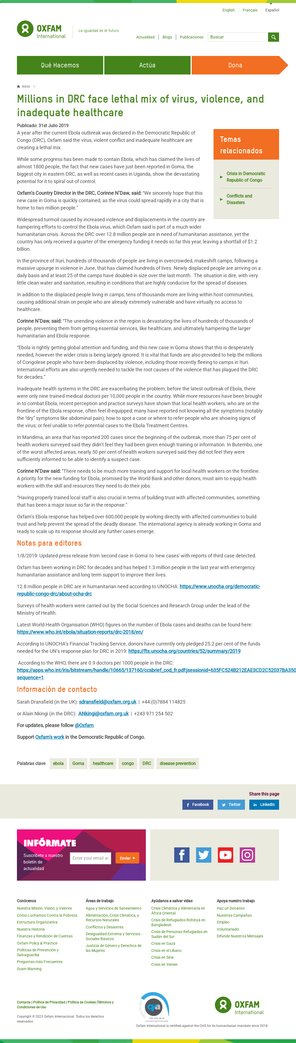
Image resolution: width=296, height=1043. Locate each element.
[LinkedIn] (264, 805)
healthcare (103, 763)
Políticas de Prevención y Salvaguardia (38, 952)
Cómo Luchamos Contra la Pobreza (47, 915)
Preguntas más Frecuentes (40, 962)
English (229, 10)
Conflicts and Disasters (239, 199)
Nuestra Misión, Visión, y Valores (44, 908)
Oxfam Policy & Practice (37, 943)
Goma (78, 763)
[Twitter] (231, 805)
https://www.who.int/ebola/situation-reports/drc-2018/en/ (80, 632)
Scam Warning (29, 969)
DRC (147, 763)
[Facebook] (197, 805)
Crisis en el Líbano (166, 950)
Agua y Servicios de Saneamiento (113, 908)
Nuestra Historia (31, 929)
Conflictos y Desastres (104, 927)
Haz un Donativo (231, 908)
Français (250, 10)
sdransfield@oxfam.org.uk (107, 702)
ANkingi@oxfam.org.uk (103, 713)
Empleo (223, 922)
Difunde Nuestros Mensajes (240, 936)
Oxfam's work (49, 737)
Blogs (167, 37)
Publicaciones (191, 37)
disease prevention (178, 763)
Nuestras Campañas (234, 915)
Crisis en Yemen (164, 964)
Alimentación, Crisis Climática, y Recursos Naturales (112, 917)
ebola (58, 763)
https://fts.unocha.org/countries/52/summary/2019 (184, 651)
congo (128, 763)
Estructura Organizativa (37, 922)
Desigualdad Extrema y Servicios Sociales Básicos (113, 936)
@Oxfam (84, 725)
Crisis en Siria (162, 957)
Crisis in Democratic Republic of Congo (246, 177)
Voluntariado (228, 929)
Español (272, 10)
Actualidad (145, 37)
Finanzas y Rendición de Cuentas (45, 936)
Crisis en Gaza (163, 943)
